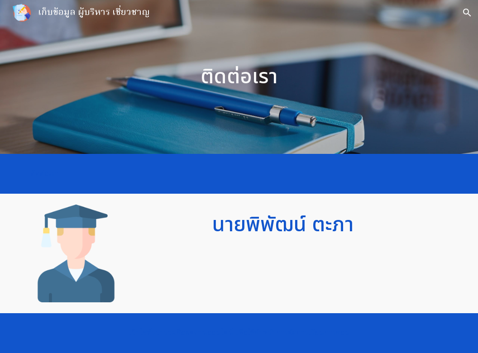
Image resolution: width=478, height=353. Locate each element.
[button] (467, 13)
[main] (239, 77)
